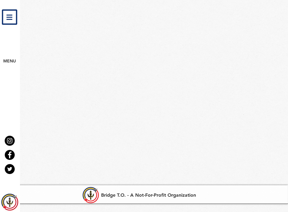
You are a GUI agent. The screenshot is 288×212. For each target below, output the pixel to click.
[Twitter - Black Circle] (10, 169)
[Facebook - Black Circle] (10, 155)
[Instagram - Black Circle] (10, 141)
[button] (9, 17)
